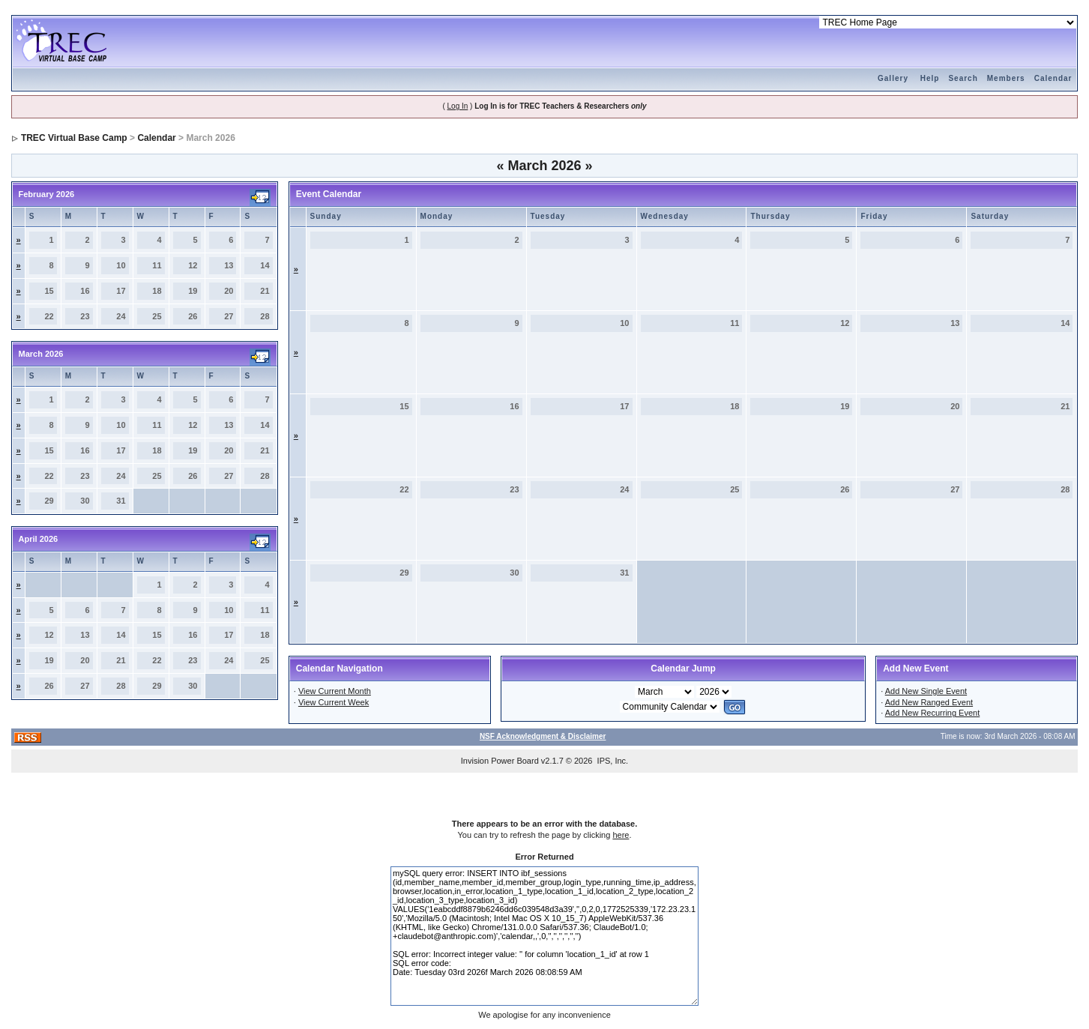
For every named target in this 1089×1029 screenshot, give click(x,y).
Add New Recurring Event (932, 712)
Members (1006, 78)
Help (930, 78)
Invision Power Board (500, 760)
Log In (457, 106)
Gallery (893, 78)
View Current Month (334, 690)
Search (962, 78)
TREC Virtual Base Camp (74, 138)
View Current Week (333, 702)
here (620, 834)
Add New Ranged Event (929, 702)
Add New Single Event (926, 690)
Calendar (1053, 78)
